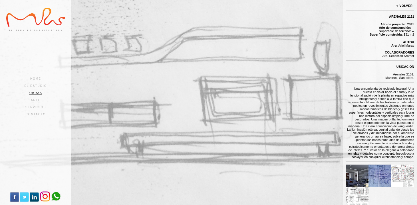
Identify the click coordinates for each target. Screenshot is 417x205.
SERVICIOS (35, 107)
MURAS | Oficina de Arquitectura (36, 19)
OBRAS (35, 93)
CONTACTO (35, 114)
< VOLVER (404, 5)
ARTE (36, 100)
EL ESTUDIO (35, 85)
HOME (35, 78)
